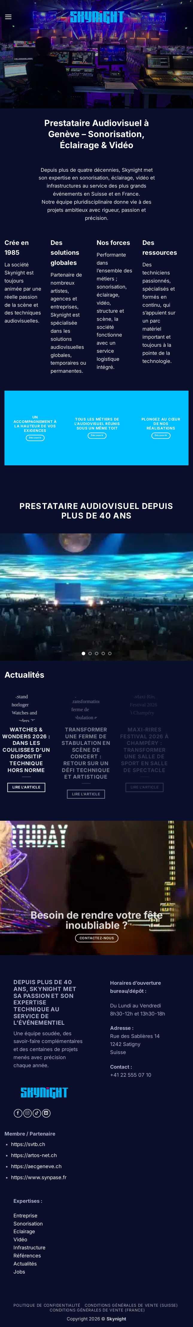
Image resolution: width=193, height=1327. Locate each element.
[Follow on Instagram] (27, 1113)
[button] (8, 16)
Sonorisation (28, 1224)
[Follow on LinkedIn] (46, 1113)
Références (27, 1256)
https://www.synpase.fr (38, 1177)
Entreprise (26, 1216)
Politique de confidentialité (46, 1305)
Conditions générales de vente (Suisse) (131, 1305)
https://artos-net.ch (34, 1155)
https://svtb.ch (28, 1144)
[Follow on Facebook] (18, 1113)
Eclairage (24, 1231)
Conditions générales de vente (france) (97, 1310)
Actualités (25, 1264)
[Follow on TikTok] (37, 1113)
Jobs (19, 1272)
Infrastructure (29, 1248)
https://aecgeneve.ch (36, 1166)
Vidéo (20, 1239)
